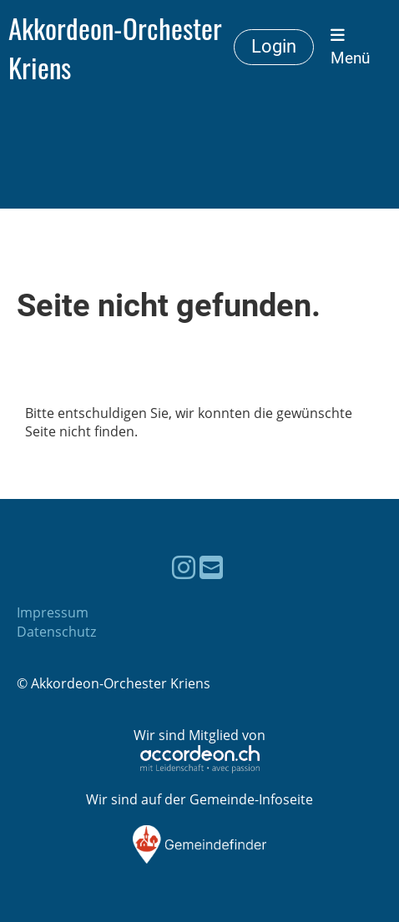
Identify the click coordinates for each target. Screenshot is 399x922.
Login (273, 46)
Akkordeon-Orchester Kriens (115, 47)
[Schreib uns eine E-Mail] (211, 567)
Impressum (52, 612)
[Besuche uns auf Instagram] (183, 567)
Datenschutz (56, 631)
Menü (350, 47)
